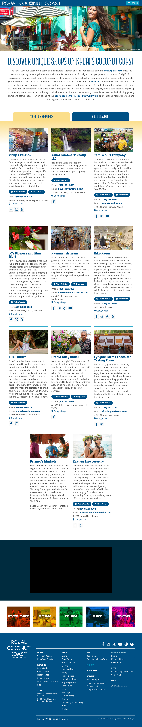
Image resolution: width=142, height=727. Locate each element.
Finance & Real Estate (96, 683)
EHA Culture (17, 357)
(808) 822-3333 (67, 288)
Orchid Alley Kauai (65, 357)
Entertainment (68, 662)
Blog (39, 685)
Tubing (65, 705)
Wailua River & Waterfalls (48, 681)
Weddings (92, 670)
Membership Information (122, 671)
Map (113, 680)
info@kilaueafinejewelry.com (95, 512)
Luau (64, 689)
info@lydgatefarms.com (114, 411)
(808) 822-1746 (24, 196)
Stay (39, 690)
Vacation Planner (44, 656)
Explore (41, 665)
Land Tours (67, 685)
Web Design (130, 719)
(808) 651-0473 (24, 407)
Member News (117, 659)
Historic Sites (43, 675)
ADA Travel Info (119, 686)
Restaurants (92, 656)
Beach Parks (42, 668)
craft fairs (96, 81)
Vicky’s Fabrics (20, 155)
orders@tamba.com (111, 203)
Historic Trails (68, 676)
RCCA (113, 668)
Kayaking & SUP (69, 682)
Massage (66, 692)
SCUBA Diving (68, 695)
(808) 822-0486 (67, 401)
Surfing (65, 699)
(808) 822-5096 (109, 303)
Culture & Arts (43, 671)
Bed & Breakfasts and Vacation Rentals (46, 700)
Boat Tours (67, 659)
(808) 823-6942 (109, 199)
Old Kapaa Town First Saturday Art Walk (76, 95)
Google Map (16, 203)
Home (40, 652)
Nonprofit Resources (96, 689)
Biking (64, 656)
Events (114, 656)
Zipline (65, 709)
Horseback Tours (69, 679)
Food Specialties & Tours (97, 659)
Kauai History (43, 678)
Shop (91, 665)
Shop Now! (36, 192)
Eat (88, 652)
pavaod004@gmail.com (70, 188)
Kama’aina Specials (45, 659)
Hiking (64, 672)
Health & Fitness (69, 669)
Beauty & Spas (93, 679)
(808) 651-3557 (67, 185)
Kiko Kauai (102, 253)
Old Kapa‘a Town (113, 70)
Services (91, 676)
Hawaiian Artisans (65, 253)
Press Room (116, 662)
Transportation (93, 686)
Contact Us (116, 675)
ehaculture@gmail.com (27, 411)
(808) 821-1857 (109, 407)
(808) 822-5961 (24, 306)
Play (64, 652)
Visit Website (18, 192)
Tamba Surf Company (110, 155)
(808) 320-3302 (88, 508)
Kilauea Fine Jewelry (88, 461)
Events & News (118, 652)
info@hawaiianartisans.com (73, 292)
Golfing (65, 666)
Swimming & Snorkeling (72, 702)
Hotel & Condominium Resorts (47, 694)
